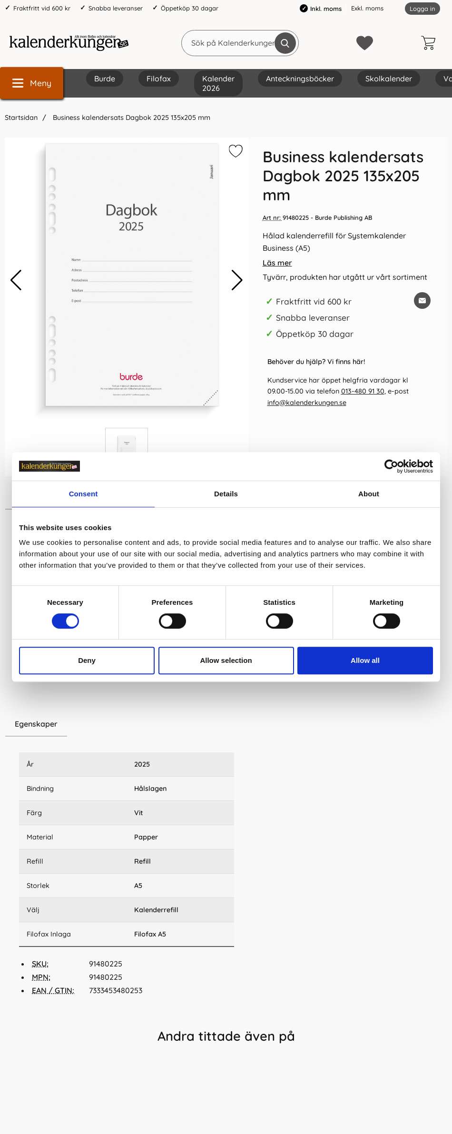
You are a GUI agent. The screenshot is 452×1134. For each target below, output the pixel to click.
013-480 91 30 (362, 391)
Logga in (422, 8)
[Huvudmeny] (31, 83)
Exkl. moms (367, 8)
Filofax (159, 78)
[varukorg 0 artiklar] (430, 43)
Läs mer (277, 262)
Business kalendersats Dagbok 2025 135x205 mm (130, 117)
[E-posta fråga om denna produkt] (422, 300)
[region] (126, 724)
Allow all (365, 660)
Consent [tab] (83, 494)
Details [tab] (226, 494)
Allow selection (226, 660)
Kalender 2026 (218, 83)
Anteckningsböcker (300, 78)
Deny (87, 660)
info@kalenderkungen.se (306, 402)
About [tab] (368, 494)
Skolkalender (388, 78)
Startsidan (21, 117)
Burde (104, 78)
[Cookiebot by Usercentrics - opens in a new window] (391, 466)
